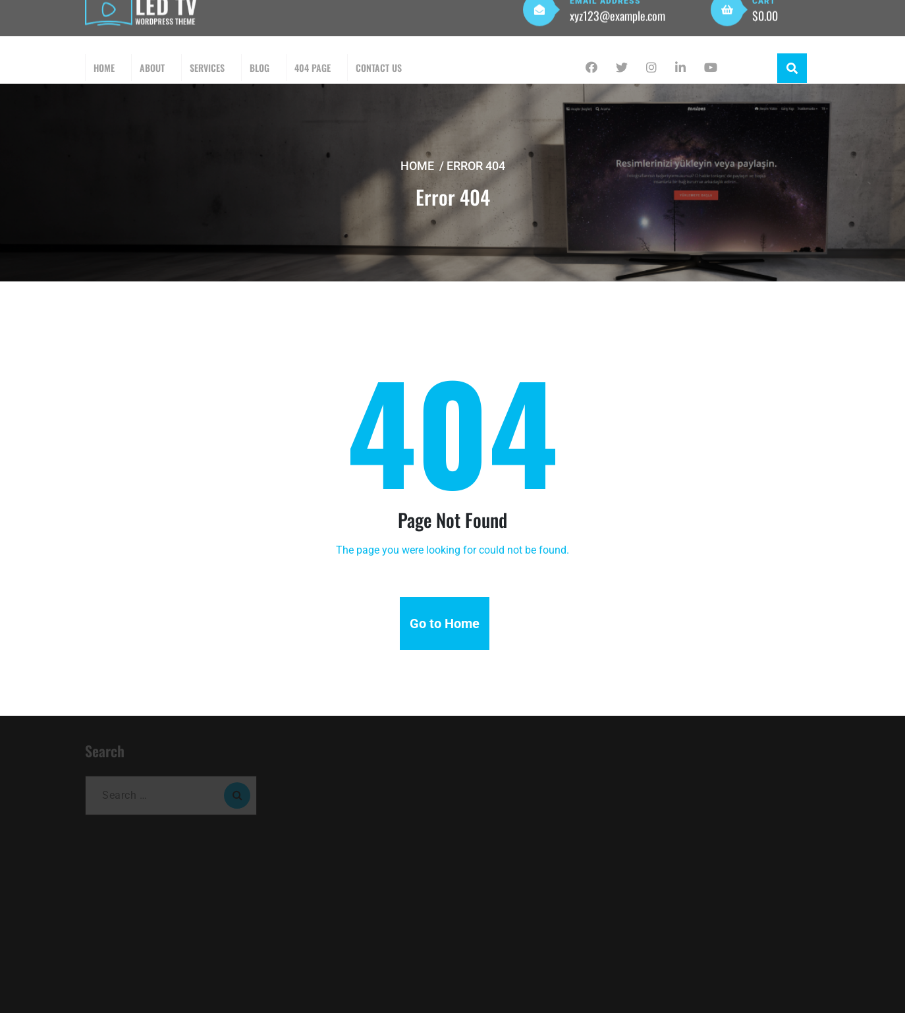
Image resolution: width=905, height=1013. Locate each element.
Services (207, 67)
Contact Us (379, 67)
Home (104, 67)
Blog (259, 67)
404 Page (312, 67)
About (152, 67)
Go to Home (445, 623)
